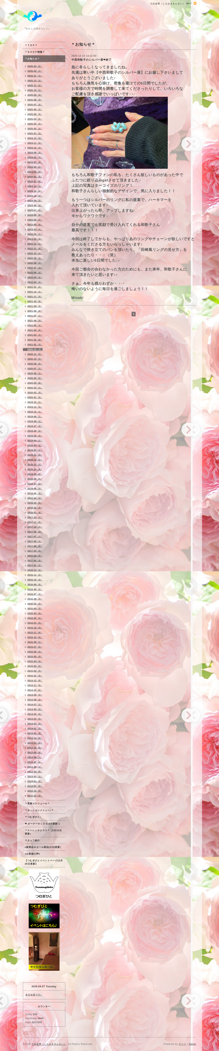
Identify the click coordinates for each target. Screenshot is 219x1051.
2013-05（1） (35, 767)
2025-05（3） (35, 114)
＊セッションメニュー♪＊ (39, 810)
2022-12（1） (35, 244)
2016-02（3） (35, 618)
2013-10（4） (35, 748)
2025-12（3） (35, 80)
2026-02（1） (35, 71)
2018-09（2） (35, 474)
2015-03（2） (35, 666)
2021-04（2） (35, 330)
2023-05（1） (35, 220)
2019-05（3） (35, 436)
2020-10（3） (35, 359)
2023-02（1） (35, 234)
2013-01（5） (35, 786)
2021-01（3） (35, 344)
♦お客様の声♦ (32, 854)
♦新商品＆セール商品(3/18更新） (43, 847)
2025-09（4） (35, 95)
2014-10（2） (35, 690)
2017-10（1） (35, 527)
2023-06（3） (35, 215)
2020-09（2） (35, 364)
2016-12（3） (35, 570)
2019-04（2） (35, 440)
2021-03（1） (35, 335)
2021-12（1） (35, 292)
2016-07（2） (35, 594)
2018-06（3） (35, 488)
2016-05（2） (35, 604)
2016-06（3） (35, 599)
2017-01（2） (35, 565)
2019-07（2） (35, 426)
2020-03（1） (35, 388)
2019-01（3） (35, 455)
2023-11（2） (35, 191)
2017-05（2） (35, 546)
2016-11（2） (35, 575)
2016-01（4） (35, 623)
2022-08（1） (35, 263)
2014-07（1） (35, 704)
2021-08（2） (35, 311)
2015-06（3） (35, 652)
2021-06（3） (35, 320)
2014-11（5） (35, 685)
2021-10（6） (35, 301)
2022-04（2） (35, 277)
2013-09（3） (35, 752)
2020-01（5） (35, 397)
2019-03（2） (35, 445)
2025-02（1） (35, 128)
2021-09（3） (35, 306)
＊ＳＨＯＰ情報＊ (35, 52)
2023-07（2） (35, 210)
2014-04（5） (35, 719)
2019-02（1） (35, 450)
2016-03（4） (35, 613)
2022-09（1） (35, 258)
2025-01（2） (35, 133)
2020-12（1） (35, 349)
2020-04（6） (35, 383)
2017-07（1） (35, 536)
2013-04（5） (35, 772)
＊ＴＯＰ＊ (31, 45)
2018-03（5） (35, 503)
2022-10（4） (35, 253)
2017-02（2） (35, 560)
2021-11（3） (35, 296)
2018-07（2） (35, 484)
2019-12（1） (35, 402)
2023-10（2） (35, 196)
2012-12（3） (35, 791)
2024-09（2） (35, 152)
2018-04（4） (35, 498)
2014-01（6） (35, 733)
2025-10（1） (35, 90)
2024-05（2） (35, 167)
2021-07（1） (35, 316)
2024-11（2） (35, 143)
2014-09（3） (35, 695)
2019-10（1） (35, 412)
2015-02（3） (35, 671)
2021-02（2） (35, 340)
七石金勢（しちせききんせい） (48, 1044)
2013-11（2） (35, 743)
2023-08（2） (35, 205)
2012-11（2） (35, 796)
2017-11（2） (35, 522)
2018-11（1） (35, 464)
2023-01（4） (35, 239)
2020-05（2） (35, 378)
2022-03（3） (35, 282)
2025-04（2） (35, 119)
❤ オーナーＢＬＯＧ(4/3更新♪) (42, 823)
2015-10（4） (35, 637)
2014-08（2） (35, 700)
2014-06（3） (35, 709)
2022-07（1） (35, 268)
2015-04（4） (35, 661)
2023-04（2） (35, 224)
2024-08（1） (35, 157)
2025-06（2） (35, 109)
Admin (192, 1044)
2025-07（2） (35, 104)
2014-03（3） (35, 724)
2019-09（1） (35, 416)
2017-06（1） (35, 541)
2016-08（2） (35, 589)
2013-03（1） (35, 776)
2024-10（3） (35, 148)
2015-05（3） (35, 656)
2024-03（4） (35, 172)
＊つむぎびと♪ (33, 817)
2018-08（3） (35, 479)
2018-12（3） (35, 460)
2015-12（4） (35, 628)
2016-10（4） (35, 580)
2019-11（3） (35, 407)
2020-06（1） (35, 373)
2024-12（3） (35, 138)
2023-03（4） (35, 229)
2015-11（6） (35, 632)
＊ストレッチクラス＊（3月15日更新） (43, 832)
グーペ (182, 1044)
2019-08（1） (35, 421)
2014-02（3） (35, 728)
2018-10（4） (35, 469)
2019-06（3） (35, 431)
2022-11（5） (35, 248)
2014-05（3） (35, 714)
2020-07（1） (35, 368)
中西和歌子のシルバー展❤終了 (91, 59)
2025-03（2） (35, 124)
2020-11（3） (35, 354)
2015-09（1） (35, 642)
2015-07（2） (35, 647)
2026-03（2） (35, 66)
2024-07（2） (35, 162)
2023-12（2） (35, 186)
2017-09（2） (35, 532)
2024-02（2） (35, 176)
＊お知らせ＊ (32, 58)
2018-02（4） (35, 508)
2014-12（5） (35, 680)
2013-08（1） (35, 757)
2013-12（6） (35, 738)
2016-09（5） (35, 584)
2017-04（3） (35, 551)
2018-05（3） (35, 493)
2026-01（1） (35, 76)
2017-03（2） (35, 556)
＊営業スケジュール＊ (37, 803)
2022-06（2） (35, 272)
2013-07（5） (35, 762)
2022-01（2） (35, 287)
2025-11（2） (35, 85)
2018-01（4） (35, 512)
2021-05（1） (35, 325)
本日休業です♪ (33, 994)
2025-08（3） (35, 100)
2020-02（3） (35, 392)
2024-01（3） (35, 181)
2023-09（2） (35, 200)
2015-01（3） (35, 676)
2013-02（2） (35, 781)
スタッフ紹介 (32, 840)
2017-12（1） (35, 517)
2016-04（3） (35, 608)
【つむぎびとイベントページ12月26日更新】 (44, 862)
